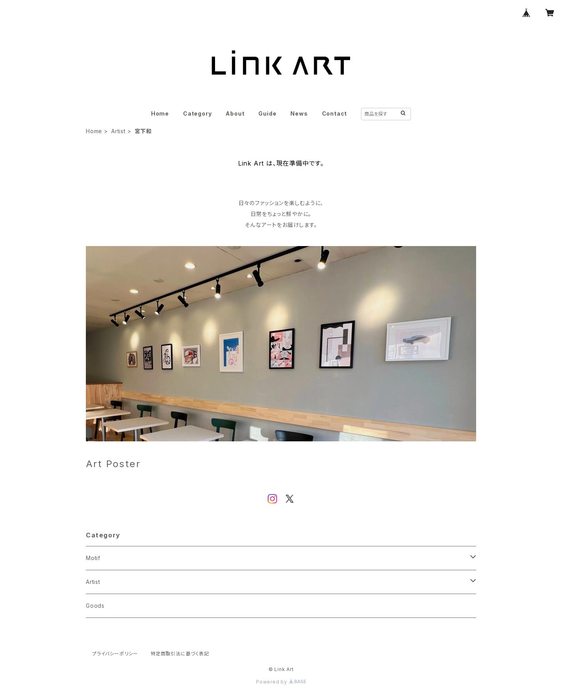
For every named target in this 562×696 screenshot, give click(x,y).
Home (160, 113)
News (299, 113)
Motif (93, 558)
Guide (267, 113)
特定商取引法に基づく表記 (180, 654)
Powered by (281, 682)
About (235, 113)
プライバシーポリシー (115, 654)
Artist (118, 131)
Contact (334, 113)
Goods (95, 605)
